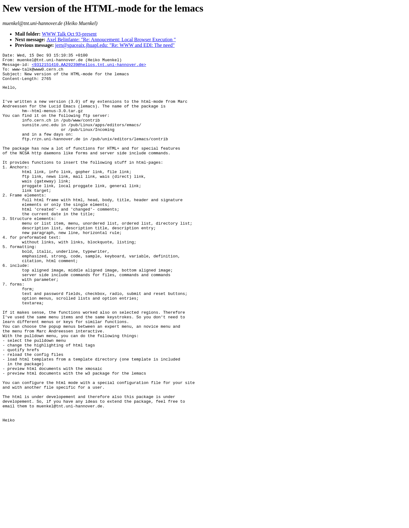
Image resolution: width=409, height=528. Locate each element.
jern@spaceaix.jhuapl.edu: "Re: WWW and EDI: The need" (115, 45)
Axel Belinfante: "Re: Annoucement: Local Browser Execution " (111, 39)
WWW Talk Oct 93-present (69, 34)
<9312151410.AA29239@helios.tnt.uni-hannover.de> (89, 67)
